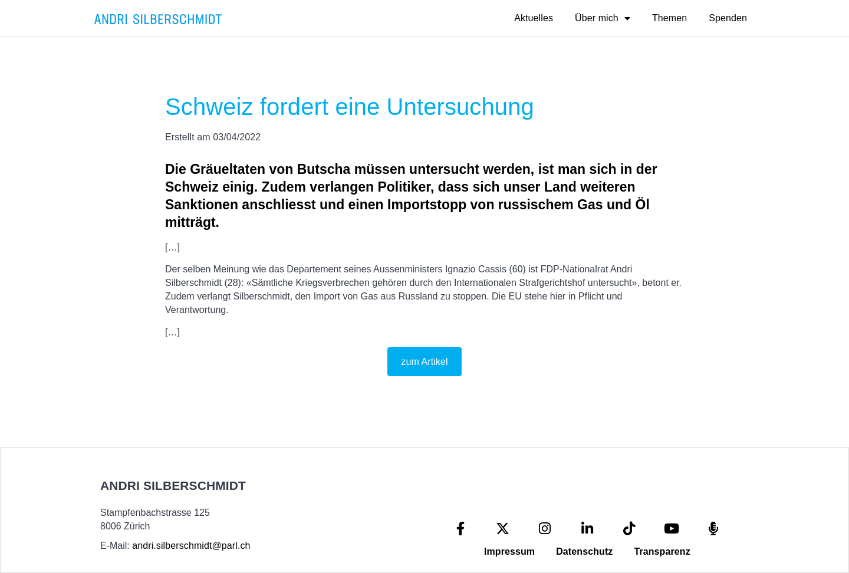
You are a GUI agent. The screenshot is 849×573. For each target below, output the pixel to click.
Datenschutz (584, 551)
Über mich (602, 18)
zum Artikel (424, 362)
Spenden (728, 18)
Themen (669, 18)
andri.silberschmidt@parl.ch (191, 546)
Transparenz (662, 551)
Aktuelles (533, 18)
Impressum (509, 551)
